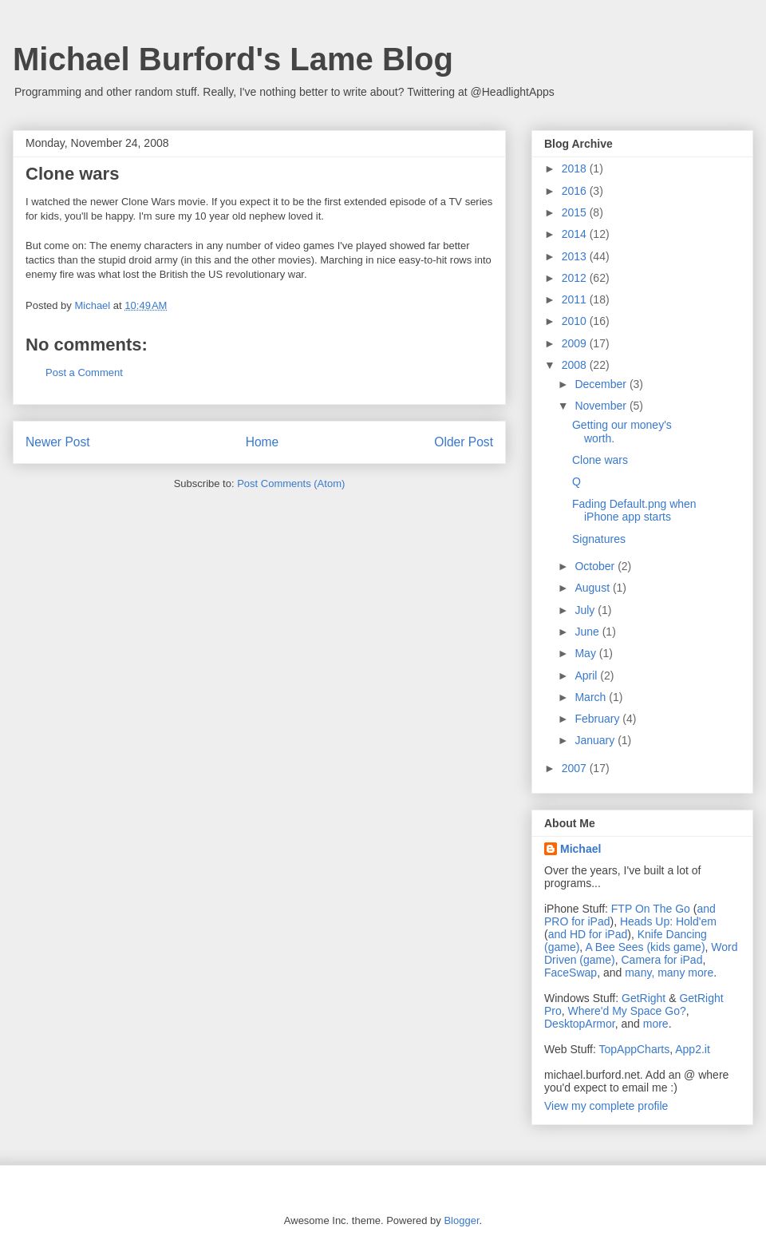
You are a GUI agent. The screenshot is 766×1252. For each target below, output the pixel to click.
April (587, 675)
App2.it (692, 1049)
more (656, 1023)
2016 (576, 190)
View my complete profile (606, 1105)
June (588, 631)
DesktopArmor (579, 1023)
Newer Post (58, 442)
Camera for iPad (661, 959)
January (596, 740)
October (596, 566)
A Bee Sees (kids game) (645, 947)
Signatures (599, 539)
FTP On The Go (650, 908)
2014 (576, 234)
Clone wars (600, 460)
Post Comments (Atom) (291, 483)
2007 (576, 768)
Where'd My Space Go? (627, 1010)
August (593, 587)
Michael (580, 848)
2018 (576, 168)
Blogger (461, 1220)
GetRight (643, 998)
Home (262, 442)
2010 (576, 321)
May (586, 653)
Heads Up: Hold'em (668, 921)
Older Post (463, 442)
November (601, 405)
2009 (576, 343)
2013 (576, 256)
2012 (576, 277)
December (601, 384)
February (598, 718)
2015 (576, 212)
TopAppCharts (634, 1049)
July (586, 610)
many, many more (669, 972)
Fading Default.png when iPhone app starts (634, 510)
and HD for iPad (588, 934)
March (591, 697)
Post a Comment (84, 372)
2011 (576, 299)
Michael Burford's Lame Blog (233, 59)
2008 (576, 365)
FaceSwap (570, 972)
